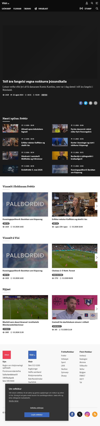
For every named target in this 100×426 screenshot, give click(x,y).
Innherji (83, 356)
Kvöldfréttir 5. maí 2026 (31, 170)
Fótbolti (7, 329)
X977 (82, 379)
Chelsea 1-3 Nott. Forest (63, 271)
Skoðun (64, 369)
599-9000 (10, 381)
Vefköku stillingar (21, 415)
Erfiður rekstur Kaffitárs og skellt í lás (69, 219)
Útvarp (64, 376)
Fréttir (44, 95)
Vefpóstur (32, 389)
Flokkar (17, 9)
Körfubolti (57, 326)
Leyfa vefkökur (52, 415)
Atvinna (83, 363)
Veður (82, 369)
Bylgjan (83, 373)
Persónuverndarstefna (12, 371)
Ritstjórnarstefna (35, 376)
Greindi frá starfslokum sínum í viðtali (70, 322)
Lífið (63, 366)
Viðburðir (83, 366)
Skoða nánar (13, 408)
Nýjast (6, 289)
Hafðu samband (34, 372)
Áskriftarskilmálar (35, 379)
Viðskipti (64, 359)
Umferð (31, 386)
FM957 (82, 376)
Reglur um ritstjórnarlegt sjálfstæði (13, 367)
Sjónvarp (64, 373)
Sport (63, 363)
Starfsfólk (32, 382)
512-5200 (36, 366)
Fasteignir (83, 359)
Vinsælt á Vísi (11, 238)
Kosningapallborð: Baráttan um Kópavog (22, 219)
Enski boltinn (57, 275)
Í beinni (27, 9)
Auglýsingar (33, 369)
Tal (81, 383)
